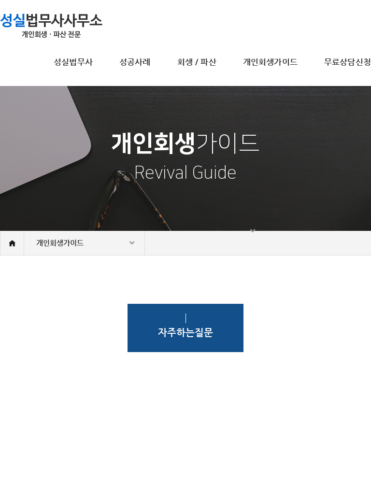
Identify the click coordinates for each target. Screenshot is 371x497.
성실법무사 (73, 62)
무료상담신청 (347, 62)
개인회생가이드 (270, 62)
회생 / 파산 (196, 62)
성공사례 (135, 62)
